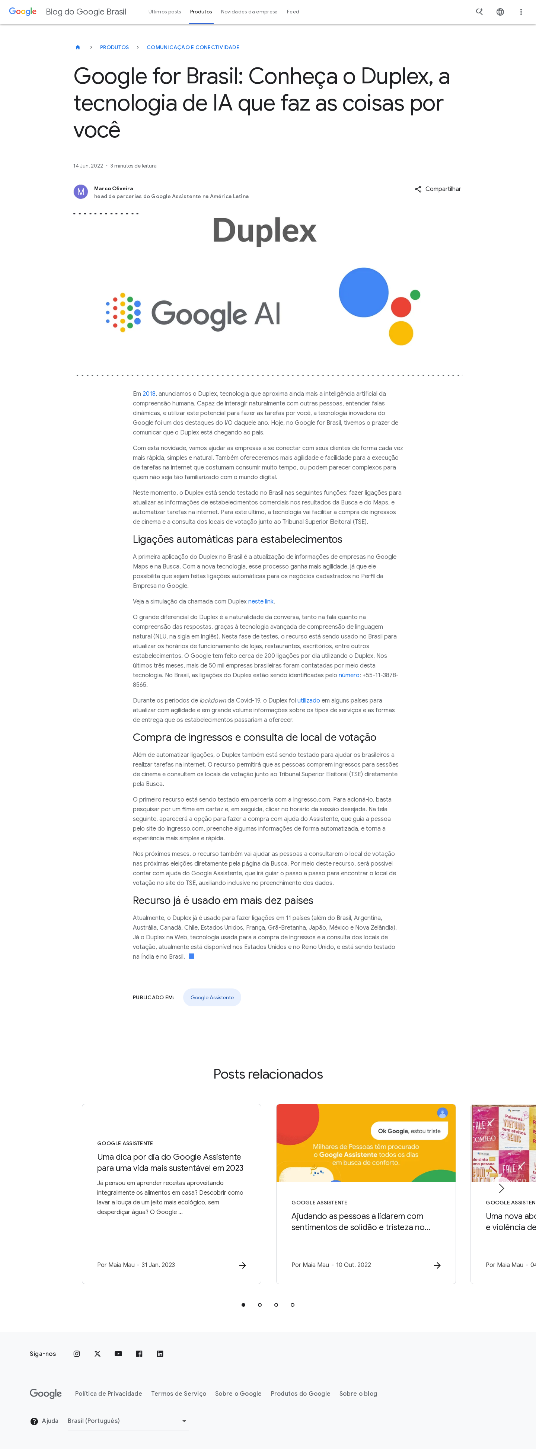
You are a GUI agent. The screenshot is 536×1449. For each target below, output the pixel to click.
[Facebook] (139, 1354)
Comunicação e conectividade (193, 47)
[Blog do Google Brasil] (78, 47)
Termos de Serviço (178, 1394)
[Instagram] (77, 1354)
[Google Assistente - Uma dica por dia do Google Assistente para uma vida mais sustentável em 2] (170, 1194)
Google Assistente (212, 997)
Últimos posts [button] (165, 12)
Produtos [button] (201, 12)
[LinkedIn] (160, 1354)
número (349, 675)
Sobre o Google (238, 1394)
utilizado (308, 700)
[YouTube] (118, 1354)
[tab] (243, 1305)
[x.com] (97, 1354)
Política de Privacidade (108, 1394)
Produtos (114, 47)
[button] (438, 189)
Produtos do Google (301, 1394)
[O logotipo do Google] (46, 1394)
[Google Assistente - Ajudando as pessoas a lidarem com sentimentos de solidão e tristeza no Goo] (365, 1194)
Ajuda (44, 1421)
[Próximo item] (501, 1188)
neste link (261, 601)
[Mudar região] (128, 1421)
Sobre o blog (358, 1394)
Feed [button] (293, 12)
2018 (149, 394)
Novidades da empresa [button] (249, 12)
